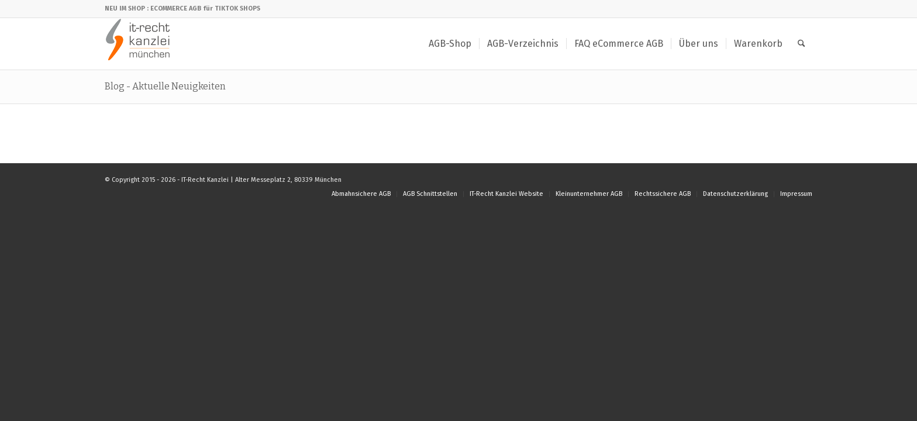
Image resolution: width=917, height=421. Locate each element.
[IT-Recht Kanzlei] (138, 44)
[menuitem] (450, 44)
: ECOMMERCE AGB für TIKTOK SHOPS (203, 8)
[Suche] (801, 44)
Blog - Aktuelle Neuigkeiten (165, 86)
